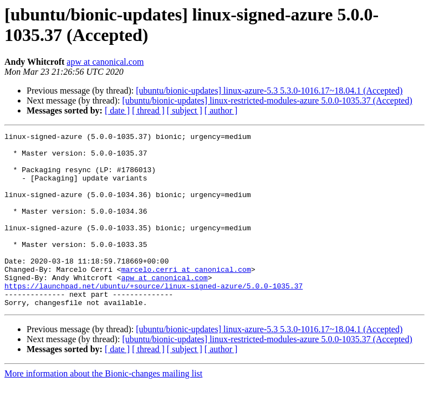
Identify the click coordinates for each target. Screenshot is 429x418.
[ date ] (117, 110)
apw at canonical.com (105, 61)
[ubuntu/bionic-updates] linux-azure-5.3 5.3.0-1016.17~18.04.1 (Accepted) (269, 90)
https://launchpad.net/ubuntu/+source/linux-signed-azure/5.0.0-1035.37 (153, 317)
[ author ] (221, 110)
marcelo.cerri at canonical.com (186, 297)
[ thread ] (148, 110)
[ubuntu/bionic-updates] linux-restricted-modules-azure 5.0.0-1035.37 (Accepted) (267, 100)
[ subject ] (184, 110)
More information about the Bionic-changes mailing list (103, 408)
